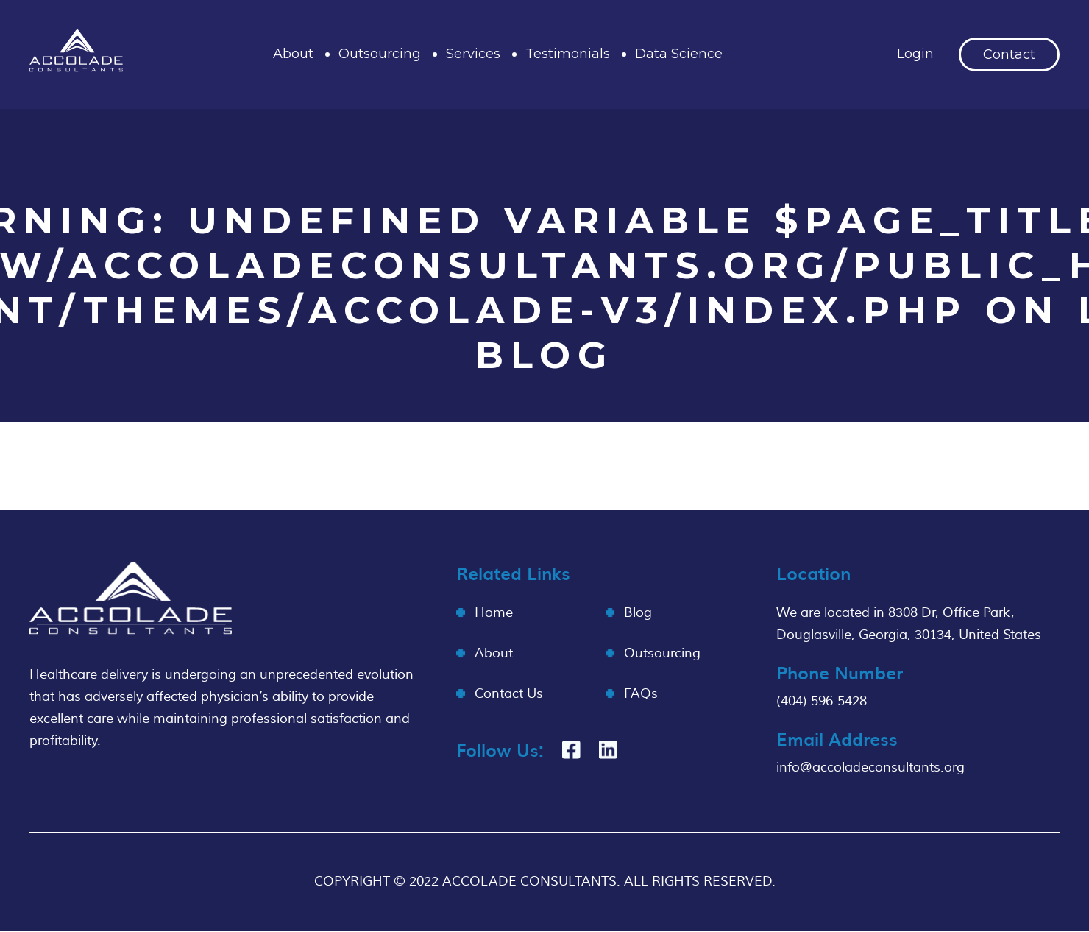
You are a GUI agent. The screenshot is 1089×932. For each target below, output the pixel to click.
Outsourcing (379, 54)
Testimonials (567, 54)
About (293, 54)
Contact (1009, 54)
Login (915, 54)
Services (473, 54)
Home (494, 612)
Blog (638, 612)
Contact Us (509, 693)
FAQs (641, 693)
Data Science (679, 54)
